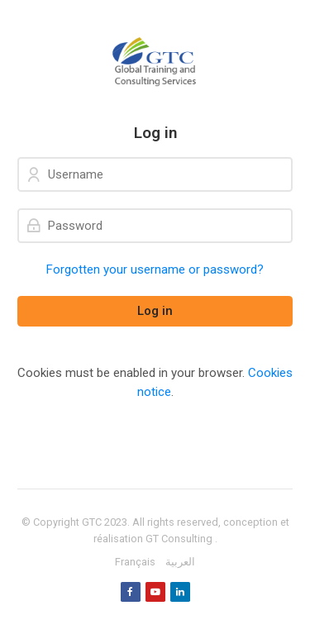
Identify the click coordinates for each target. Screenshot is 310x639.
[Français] (135, 562)
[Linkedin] (180, 592)
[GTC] (155, 62)
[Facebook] (131, 592)
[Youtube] (155, 592)
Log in (155, 310)
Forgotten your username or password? (155, 269)
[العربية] (180, 562)
